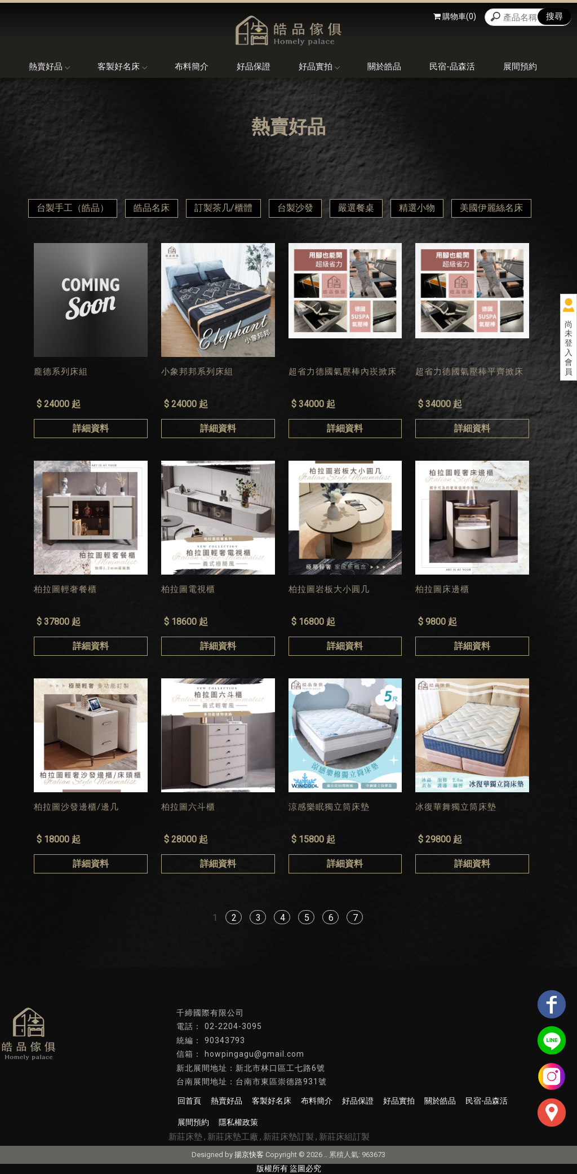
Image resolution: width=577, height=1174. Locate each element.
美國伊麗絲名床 (491, 207)
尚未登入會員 (568, 348)
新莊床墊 (185, 1137)
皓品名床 (152, 207)
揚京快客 (249, 1154)
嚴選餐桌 (356, 207)
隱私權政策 (238, 1122)
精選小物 (417, 207)
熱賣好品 (49, 66)
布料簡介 (191, 66)
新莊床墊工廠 (232, 1137)
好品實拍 (319, 66)
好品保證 (253, 66)
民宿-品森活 (452, 66)
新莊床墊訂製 (288, 1137)
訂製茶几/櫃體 (223, 207)
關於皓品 (384, 66)
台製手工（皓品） (73, 207)
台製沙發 (295, 207)
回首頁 (189, 1100)
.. (325, 1154)
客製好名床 (122, 66)
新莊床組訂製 (344, 1137)
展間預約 (520, 66)
